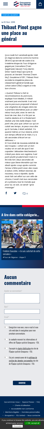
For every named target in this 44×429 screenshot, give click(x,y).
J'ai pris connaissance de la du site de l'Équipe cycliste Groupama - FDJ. (23, 360)
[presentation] (22, 373)
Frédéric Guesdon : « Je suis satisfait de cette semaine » (21, 252)
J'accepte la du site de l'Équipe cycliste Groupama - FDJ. (23, 350)
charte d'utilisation (24, 348)
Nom (6, 306)
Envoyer (22, 383)
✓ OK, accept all (32, 423)
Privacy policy (29, 426)
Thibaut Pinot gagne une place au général (21, 32)
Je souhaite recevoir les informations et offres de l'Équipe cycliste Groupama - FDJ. (24, 341)
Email (6, 316)
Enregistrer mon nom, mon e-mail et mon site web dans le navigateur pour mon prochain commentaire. (23, 330)
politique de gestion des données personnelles (23, 359)
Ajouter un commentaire (13, 290)
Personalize (18, 426)
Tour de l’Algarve (10, 15)
